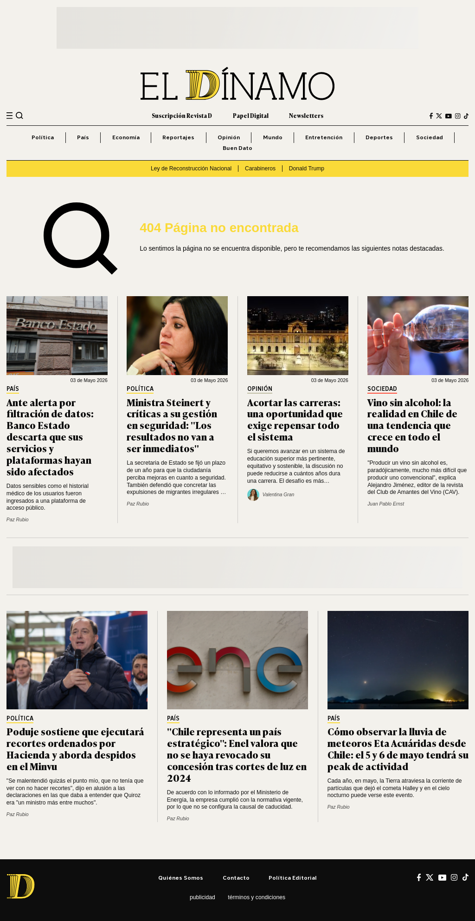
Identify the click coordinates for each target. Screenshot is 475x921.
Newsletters (306, 115)
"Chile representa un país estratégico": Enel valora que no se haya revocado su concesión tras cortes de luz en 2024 (237, 754)
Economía (126, 137)
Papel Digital (251, 115)
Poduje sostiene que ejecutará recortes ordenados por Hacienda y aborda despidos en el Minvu (75, 748)
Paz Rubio (17, 519)
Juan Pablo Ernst (385, 503)
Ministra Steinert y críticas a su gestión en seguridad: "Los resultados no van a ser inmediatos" (172, 425)
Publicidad (202, 897)
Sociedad (429, 137)
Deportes (379, 137)
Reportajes (178, 137)
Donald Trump (306, 168)
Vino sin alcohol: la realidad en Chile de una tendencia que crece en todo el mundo (412, 425)
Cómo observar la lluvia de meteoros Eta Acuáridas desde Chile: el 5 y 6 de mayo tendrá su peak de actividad (398, 748)
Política (43, 137)
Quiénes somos (180, 877)
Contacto (236, 877)
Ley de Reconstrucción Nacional (191, 168)
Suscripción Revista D (182, 115)
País (83, 137)
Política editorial (293, 877)
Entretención (323, 137)
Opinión (229, 137)
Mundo (272, 137)
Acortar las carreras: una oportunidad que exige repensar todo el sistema (295, 419)
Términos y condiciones (256, 897)
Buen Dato (237, 147)
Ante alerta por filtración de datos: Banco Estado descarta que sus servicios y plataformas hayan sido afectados (50, 436)
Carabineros (260, 168)
